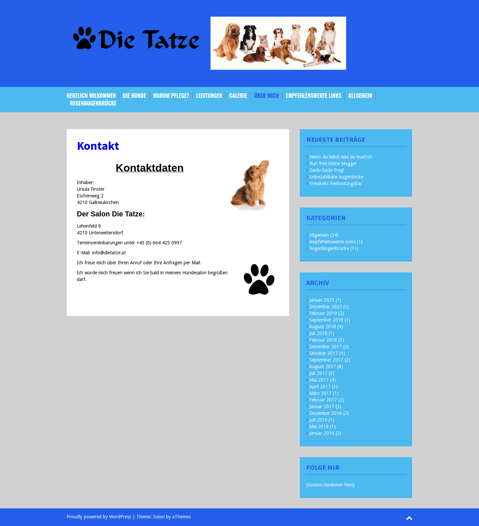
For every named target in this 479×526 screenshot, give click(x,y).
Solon (159, 516)
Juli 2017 (318, 373)
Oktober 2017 (323, 353)
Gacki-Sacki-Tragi (326, 170)
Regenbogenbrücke (93, 103)
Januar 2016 (321, 433)
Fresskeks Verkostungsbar (335, 183)
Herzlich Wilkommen (91, 96)
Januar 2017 (321, 406)
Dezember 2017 (325, 346)
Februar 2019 (323, 313)
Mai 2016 (319, 426)
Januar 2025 (321, 300)
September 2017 (326, 360)
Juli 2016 (318, 419)
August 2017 (322, 366)
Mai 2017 (319, 380)
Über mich (266, 96)
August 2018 (322, 326)
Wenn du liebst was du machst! (340, 156)
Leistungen (209, 96)
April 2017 (320, 386)
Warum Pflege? (171, 96)
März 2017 (320, 393)
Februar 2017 (323, 399)
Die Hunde (134, 96)
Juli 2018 (318, 333)
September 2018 (326, 320)
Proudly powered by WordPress (99, 516)
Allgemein (360, 96)
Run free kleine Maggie (332, 163)
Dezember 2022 (325, 306)
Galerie (238, 96)
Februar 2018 (323, 340)
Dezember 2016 (325, 413)
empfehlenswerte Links (313, 96)
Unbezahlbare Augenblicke (336, 176)
